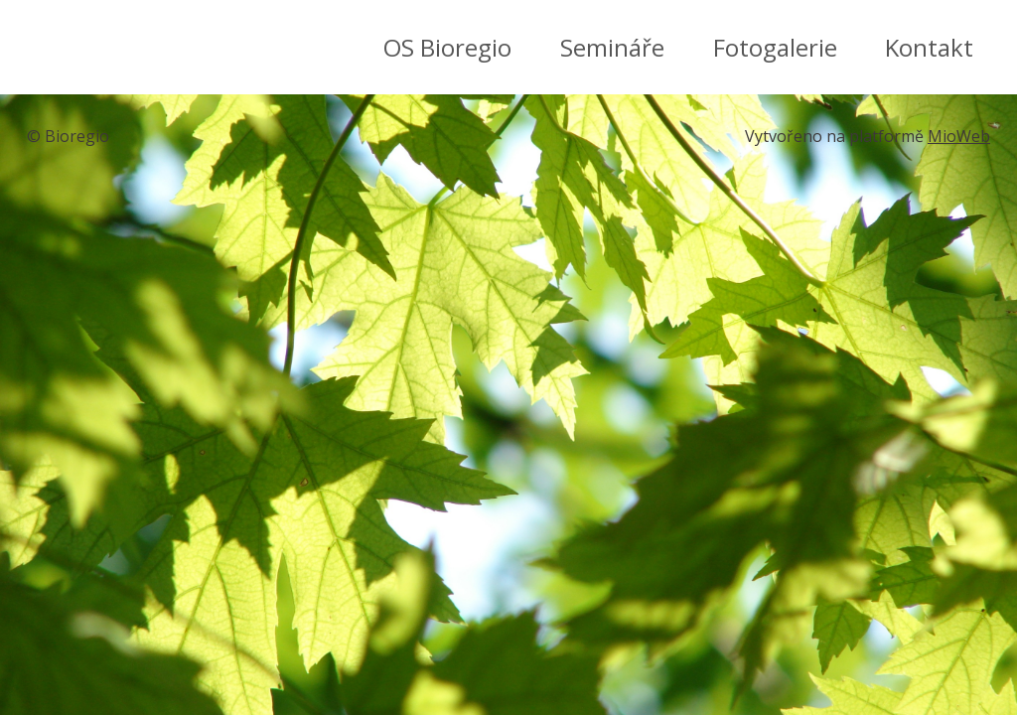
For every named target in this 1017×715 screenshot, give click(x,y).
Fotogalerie (775, 47)
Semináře (612, 47)
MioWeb (959, 136)
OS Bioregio (447, 47)
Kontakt (929, 47)
